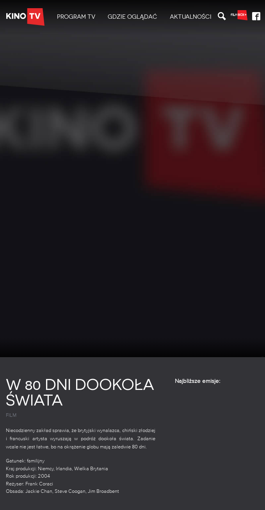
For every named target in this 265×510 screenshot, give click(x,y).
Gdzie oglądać (132, 16)
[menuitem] (76, 17)
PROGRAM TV (76, 16)
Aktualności (191, 16)
